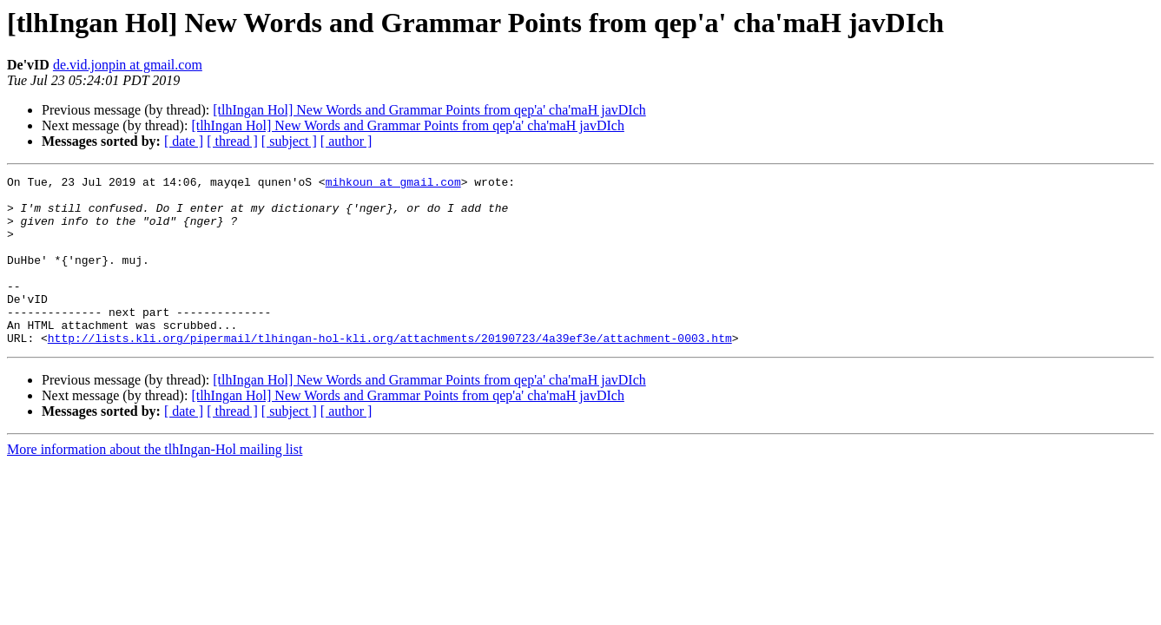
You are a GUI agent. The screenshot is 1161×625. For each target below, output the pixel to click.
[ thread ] (232, 141)
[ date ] (183, 141)
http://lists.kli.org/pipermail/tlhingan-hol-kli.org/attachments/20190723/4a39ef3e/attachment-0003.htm (390, 371)
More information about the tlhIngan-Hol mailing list (154, 483)
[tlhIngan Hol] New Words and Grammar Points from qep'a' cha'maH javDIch (429, 109)
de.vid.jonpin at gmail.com (127, 64)
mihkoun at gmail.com (393, 184)
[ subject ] (289, 141)
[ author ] (346, 141)
